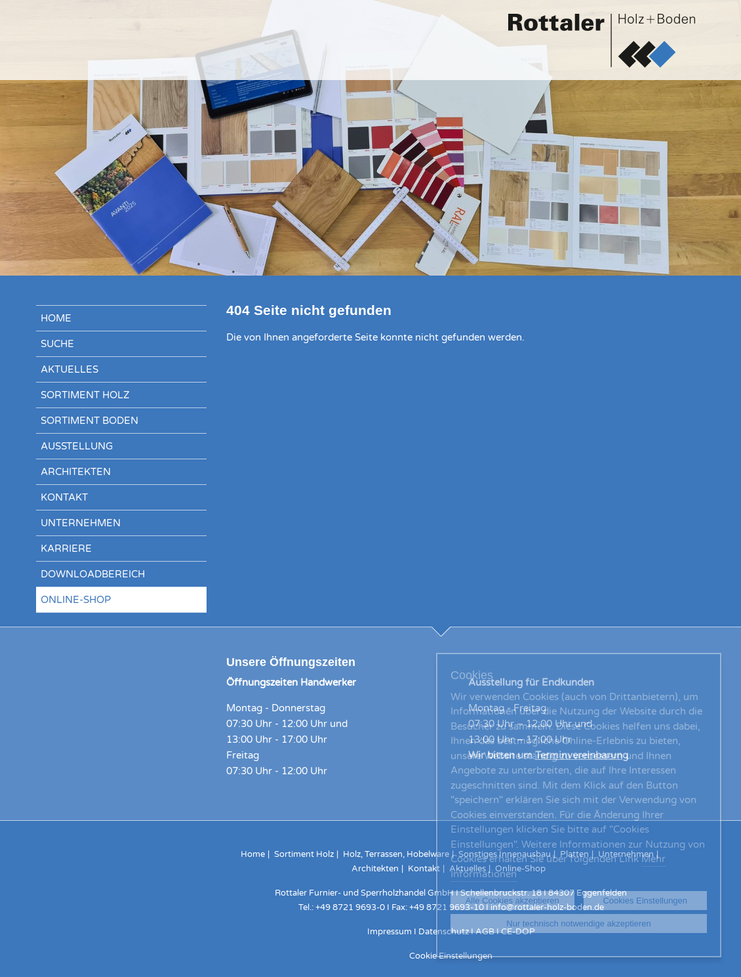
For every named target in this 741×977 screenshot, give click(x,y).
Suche (57, 344)
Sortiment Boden (89, 420)
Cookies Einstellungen (645, 900)
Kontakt (64, 497)
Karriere (66, 548)
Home (56, 318)
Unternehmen (81, 523)
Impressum (389, 931)
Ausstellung (77, 446)
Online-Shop (76, 600)
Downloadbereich (93, 574)
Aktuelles (69, 369)
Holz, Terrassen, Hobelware (396, 854)
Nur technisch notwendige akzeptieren (578, 923)
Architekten (76, 472)
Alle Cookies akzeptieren (512, 900)
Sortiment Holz (85, 395)
